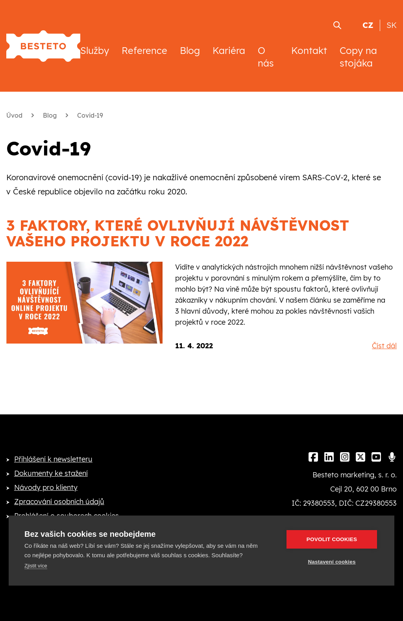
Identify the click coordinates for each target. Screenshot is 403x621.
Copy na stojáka (358, 56)
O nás (266, 56)
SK (391, 25)
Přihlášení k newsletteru (53, 459)
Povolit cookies (332, 539)
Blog (190, 50)
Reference (144, 50)
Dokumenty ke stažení (51, 473)
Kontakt (309, 50)
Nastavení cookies (331, 562)
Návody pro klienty (46, 487)
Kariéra (229, 50)
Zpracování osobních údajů (59, 501)
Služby (94, 50)
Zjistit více (35, 566)
